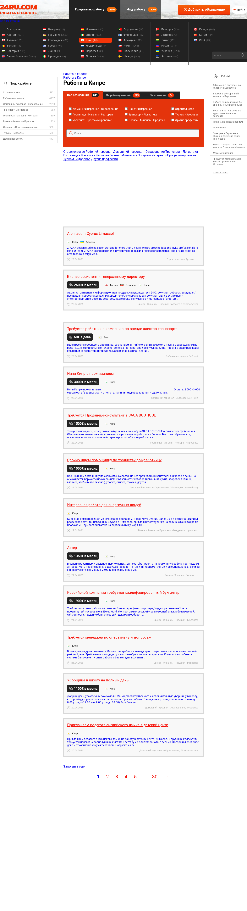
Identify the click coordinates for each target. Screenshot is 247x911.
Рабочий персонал (13, 98)
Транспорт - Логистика (15, 110)
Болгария (16, 51)
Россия (169, 45)
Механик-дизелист (223, 153)
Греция (55, 45)
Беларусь (170, 29)
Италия (94, 34)
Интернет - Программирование (20, 127)
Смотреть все (220, 172)
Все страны (14, 29)
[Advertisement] (133, 192)
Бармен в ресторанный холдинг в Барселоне (226, 95)
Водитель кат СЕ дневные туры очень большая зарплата (227, 113)
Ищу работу (141, 9)
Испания (94, 29)
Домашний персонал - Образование (23, 104)
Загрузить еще (74, 766)
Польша (95, 56)
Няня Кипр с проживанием (228, 121)
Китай (206, 34)
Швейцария (134, 51)
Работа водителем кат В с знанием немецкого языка (227, 103)
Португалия (133, 29)
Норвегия (94, 51)
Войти (241, 9)
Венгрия (56, 29)
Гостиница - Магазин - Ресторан (20, 115)
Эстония (169, 56)
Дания (54, 51)
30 (154, 777)
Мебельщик (219, 127)
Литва (168, 40)
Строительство (11, 92)
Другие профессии (13, 138)
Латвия (169, 34)
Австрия (15, 34)
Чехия (131, 45)
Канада (207, 29)
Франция (133, 40)
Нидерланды (97, 45)
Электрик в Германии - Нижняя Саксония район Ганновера (226, 136)
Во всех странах (10, 20)
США (205, 40)
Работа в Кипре (74, 77)
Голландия (58, 40)
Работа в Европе (75, 74)
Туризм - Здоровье (13, 133)
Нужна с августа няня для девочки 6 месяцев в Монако (229, 146)
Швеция (132, 56)
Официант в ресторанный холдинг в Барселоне (227, 86)
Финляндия (134, 34)
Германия (58, 34)
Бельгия (15, 45)
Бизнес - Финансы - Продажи (19, 121)
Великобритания (21, 56)
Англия (15, 40)
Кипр (92, 40)
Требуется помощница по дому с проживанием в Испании (227, 162)
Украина (170, 51)
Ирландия (57, 56)
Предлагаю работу (95, 9)
